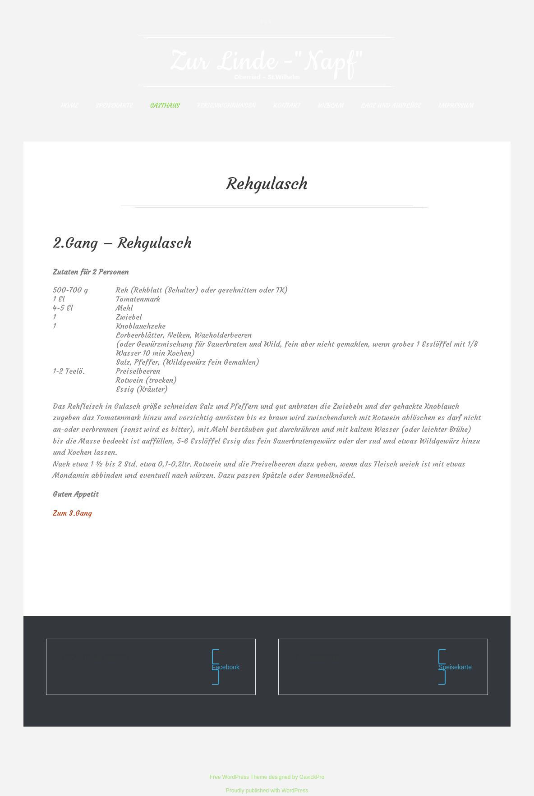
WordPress (294, 773)
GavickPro (311, 759)
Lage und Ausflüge (391, 105)
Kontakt (286, 105)
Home (69, 105)
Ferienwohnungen (226, 105)
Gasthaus (165, 105)
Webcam (331, 105)
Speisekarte (114, 105)
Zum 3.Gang (72, 512)
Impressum (456, 105)
